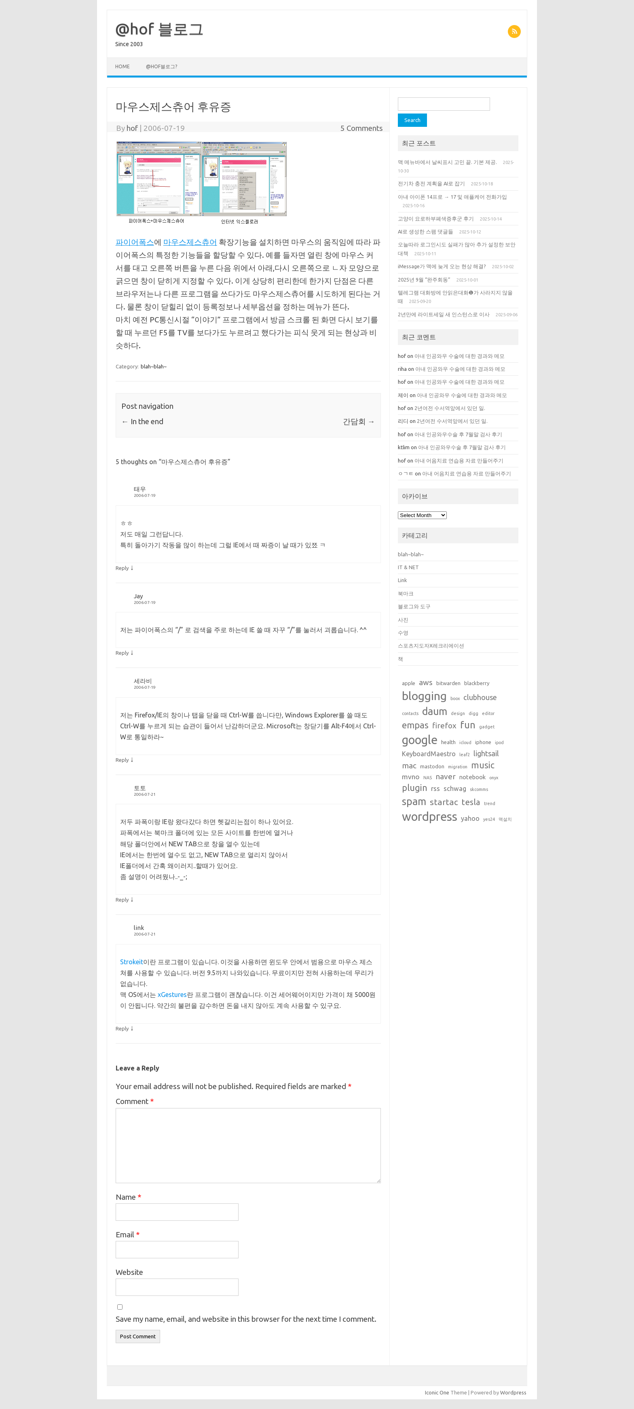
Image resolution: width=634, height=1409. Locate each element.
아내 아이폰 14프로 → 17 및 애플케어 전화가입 (452, 197)
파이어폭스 (135, 242)
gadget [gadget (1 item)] (487, 726)
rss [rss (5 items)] (435, 788)
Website (129, 1272)
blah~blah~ (154, 366)
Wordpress (513, 1392)
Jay (138, 596)
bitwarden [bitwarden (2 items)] (448, 683)
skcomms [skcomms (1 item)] (479, 789)
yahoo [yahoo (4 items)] (470, 818)
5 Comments (361, 128)
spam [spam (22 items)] (414, 801)
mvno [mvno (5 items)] (411, 776)
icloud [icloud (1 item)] (465, 742)
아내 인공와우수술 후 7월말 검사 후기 (458, 434)
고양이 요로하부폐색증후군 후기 (436, 218)
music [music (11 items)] (483, 765)
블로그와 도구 (414, 606)
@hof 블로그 (159, 28)
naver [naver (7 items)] (445, 776)
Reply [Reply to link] (122, 1028)
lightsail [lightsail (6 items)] (486, 753)
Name (129, 1196)
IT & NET (408, 567)
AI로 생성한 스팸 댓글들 (425, 231)
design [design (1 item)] (458, 713)
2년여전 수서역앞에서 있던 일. (449, 408)
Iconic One (437, 1392)
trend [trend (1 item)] (489, 803)
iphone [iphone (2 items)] (483, 742)
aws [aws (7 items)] (426, 682)
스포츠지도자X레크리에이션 (431, 645)
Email (128, 1234)
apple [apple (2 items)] (408, 683)
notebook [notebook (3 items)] (472, 777)
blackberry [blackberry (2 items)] (477, 683)
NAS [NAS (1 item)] (427, 777)
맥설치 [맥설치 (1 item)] (505, 819)
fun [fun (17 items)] (468, 724)
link (139, 927)
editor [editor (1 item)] (488, 713)
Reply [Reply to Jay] (122, 653)
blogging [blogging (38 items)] (424, 695)
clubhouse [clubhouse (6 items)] (480, 697)
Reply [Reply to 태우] (122, 568)
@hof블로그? (161, 66)
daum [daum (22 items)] (434, 711)
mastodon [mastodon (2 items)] (432, 766)
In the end (142, 421)
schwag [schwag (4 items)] (455, 788)
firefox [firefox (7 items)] (444, 725)
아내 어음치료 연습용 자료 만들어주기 (458, 460)
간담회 (359, 421)
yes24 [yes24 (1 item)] (489, 819)
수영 (403, 632)
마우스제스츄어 (190, 242)
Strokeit (131, 961)
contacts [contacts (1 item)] (410, 713)
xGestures (172, 994)
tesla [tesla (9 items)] (471, 802)
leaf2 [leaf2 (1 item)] (464, 754)
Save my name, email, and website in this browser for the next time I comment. (246, 1318)
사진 (403, 619)
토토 (140, 787)
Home (122, 66)
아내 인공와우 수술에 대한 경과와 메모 (460, 356)
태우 (140, 489)
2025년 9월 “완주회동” (424, 279)
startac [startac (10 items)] (444, 802)
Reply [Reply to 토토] (122, 899)
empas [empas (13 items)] (415, 725)
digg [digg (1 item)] (473, 713)
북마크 (406, 593)
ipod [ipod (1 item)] (499, 742)
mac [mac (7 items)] (409, 765)
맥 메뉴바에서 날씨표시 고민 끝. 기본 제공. (447, 162)
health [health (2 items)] (448, 742)
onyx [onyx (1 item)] (493, 777)
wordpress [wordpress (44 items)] (429, 816)
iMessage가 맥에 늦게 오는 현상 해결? (442, 266)
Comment (135, 1101)
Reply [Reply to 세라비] (122, 760)
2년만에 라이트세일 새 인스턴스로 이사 (444, 314)
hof (132, 128)
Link (402, 580)
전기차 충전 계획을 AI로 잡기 (431, 183)
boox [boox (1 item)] (455, 698)
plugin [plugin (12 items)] (414, 788)
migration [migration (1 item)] (457, 766)
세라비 (143, 680)
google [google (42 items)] (419, 739)
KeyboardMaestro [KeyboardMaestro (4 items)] (429, 753)
